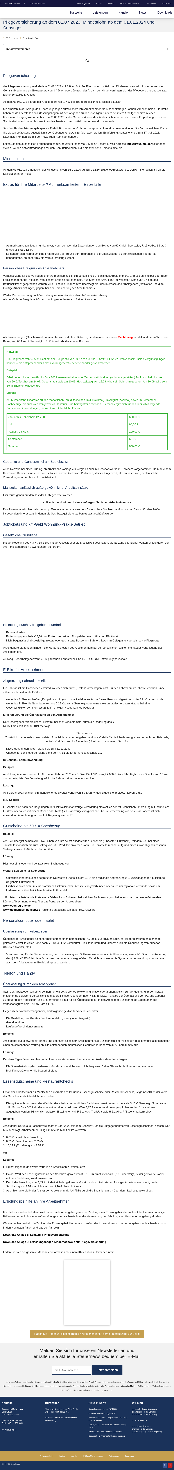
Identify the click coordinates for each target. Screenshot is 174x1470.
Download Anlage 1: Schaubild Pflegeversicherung (36, 1234)
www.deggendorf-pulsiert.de (21, 909)
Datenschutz (151, 3)
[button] (167, 49)
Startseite (75, 12)
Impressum (166, 3)
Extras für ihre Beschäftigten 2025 (102, 1413)
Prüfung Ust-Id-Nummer (130, 3)
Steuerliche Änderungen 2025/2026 (103, 1409)
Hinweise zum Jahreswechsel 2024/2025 (105, 1432)
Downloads (164, 12)
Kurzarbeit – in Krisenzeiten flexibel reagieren (107, 1436)
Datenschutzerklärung (94, 1390)
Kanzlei (123, 12)
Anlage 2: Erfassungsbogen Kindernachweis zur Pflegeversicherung (61, 1241)
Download (10, 1241)
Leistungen (100, 12)
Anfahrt (111, 3)
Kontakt (99, 3)
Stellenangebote (83, 3)
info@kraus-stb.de (139, 143)
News (143, 12)
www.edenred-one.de (17, 905)
